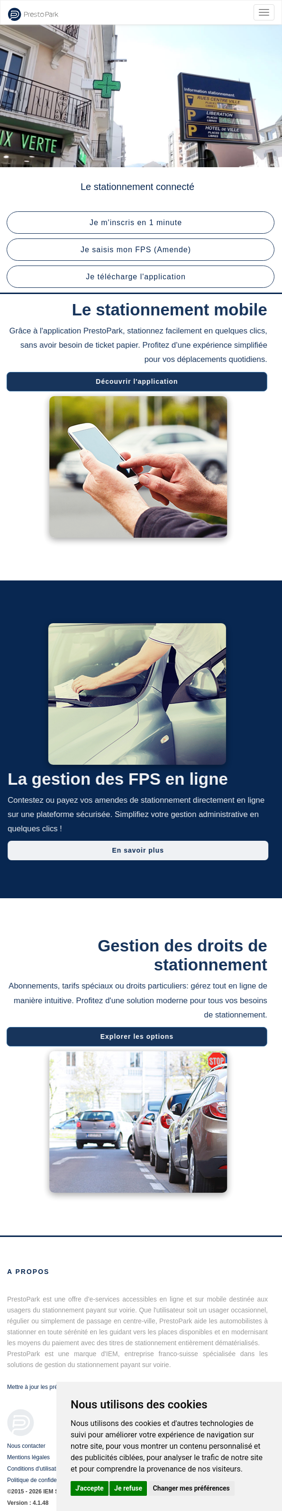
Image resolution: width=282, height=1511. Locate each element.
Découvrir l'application (134, 381)
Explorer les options (134, 1036)
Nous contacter (26, 1446)
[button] (140, 222)
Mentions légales (28, 1457)
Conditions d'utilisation (35, 1468)
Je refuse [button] (128, 1488)
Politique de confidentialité (40, 1480)
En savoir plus (140, 850)
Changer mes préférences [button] (191, 1488)
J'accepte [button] (89, 1488)
